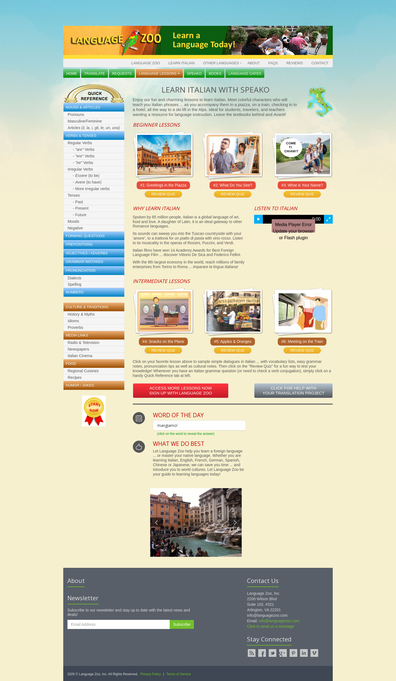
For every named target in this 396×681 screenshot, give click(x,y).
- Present (81, 208)
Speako (194, 73)
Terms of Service (178, 674)
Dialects (74, 278)
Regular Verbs (80, 143)
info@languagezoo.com (279, 621)
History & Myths (81, 314)
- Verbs (83, 149)
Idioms (73, 321)
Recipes (75, 377)
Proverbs (75, 327)
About (254, 63)
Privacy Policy (150, 674)
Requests (122, 73)
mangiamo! (167, 425)
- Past (78, 202)
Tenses (74, 195)
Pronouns (76, 114)
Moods (73, 221)
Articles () (94, 128)
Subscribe (181, 624)
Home (71, 73)
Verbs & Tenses (81, 136)
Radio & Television (83, 342)
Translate (94, 73)
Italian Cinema (80, 356)
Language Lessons (159, 73)
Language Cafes (245, 73)
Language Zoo (145, 63)
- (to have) (87, 182)
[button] (258, 219)
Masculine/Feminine (85, 121)
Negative (75, 228)
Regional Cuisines (83, 371)
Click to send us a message (270, 626)
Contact (319, 63)
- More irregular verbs (91, 189)
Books (215, 73)
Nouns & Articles (83, 107)
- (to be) (86, 175)
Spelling (74, 284)
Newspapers (78, 349)
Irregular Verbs (80, 169)
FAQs (273, 63)
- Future (79, 215)
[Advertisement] (196, 12)
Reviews (294, 63)
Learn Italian (182, 63)
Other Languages (221, 63)
